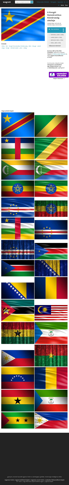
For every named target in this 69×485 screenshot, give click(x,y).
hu (64, 2)
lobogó (34, 46)
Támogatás (53, 2)
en (67, 2)
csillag (25, 48)
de (58, 5)
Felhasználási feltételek (43, 2)
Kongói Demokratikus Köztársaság (18, 46)
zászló (39, 46)
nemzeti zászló (14, 48)
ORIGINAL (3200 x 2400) (57, 34)
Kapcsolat (60, 2)
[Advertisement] (58, 97)
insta (62, 5)
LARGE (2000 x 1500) (56, 37)
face (66, 5)
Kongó (7, 48)
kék (7, 46)
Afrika (3, 46)
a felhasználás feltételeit (59, 54)
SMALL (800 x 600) (56, 43)
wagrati (7, 2)
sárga (3, 48)
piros (21, 48)
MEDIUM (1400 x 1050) (57, 40)
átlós (30, 46)
